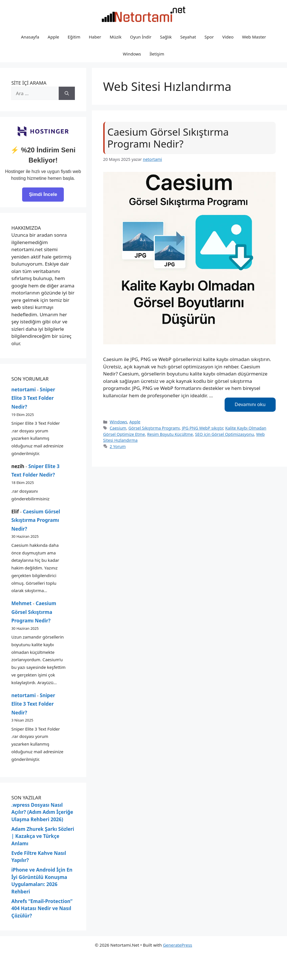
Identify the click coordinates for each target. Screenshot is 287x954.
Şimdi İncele (43, 194)
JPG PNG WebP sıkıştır (202, 428)
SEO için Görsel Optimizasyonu (224, 434)
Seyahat (188, 37)
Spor (209, 37)
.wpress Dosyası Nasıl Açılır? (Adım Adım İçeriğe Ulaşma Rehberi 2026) (42, 812)
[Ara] (67, 93)
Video (228, 37)
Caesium (118, 428)
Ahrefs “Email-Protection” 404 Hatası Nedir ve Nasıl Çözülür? (41, 908)
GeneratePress (177, 945)
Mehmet (21, 603)
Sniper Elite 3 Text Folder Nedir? (33, 398)
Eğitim (73, 37)
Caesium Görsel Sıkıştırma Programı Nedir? (168, 137)
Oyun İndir (140, 37)
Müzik (116, 37)
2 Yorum (118, 446)
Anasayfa (30, 37)
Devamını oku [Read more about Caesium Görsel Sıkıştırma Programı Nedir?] (250, 404)
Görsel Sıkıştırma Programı (154, 428)
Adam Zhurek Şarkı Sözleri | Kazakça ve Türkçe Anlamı (42, 836)
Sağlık (166, 37)
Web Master (254, 37)
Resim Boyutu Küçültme (170, 434)
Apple (53, 37)
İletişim (156, 54)
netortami (23, 389)
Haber (95, 37)
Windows (132, 54)
